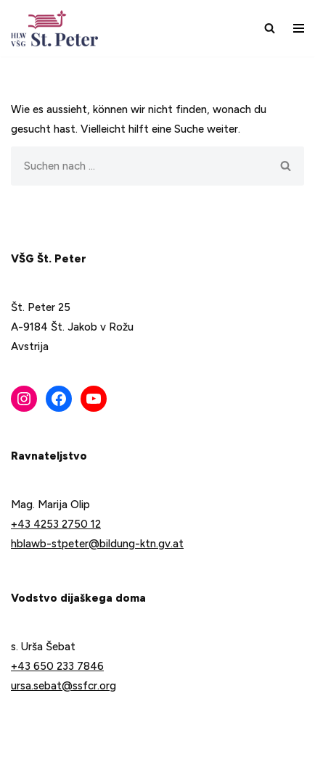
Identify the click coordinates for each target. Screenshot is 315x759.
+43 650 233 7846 (57, 666)
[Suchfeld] (269, 27)
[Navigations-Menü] (298, 28)
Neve (23, 743)
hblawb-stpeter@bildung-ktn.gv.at (97, 543)
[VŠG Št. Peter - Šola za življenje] (58, 28)
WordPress (151, 743)
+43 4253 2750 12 (56, 524)
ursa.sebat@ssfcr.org (63, 685)
